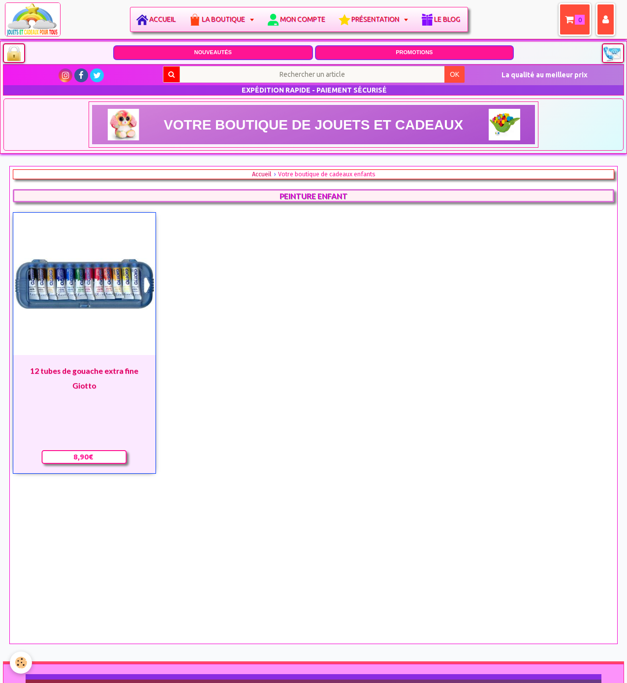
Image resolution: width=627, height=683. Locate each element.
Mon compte (302, 19)
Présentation (376, 19)
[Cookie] (21, 662)
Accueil (162, 19)
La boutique (224, 19)
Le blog (447, 19)
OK (454, 74)
